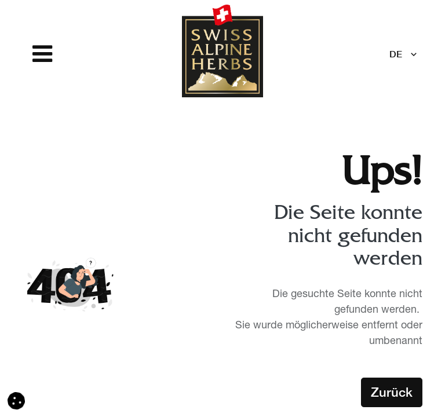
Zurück (392, 392)
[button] (16, 401)
